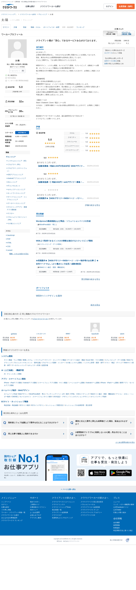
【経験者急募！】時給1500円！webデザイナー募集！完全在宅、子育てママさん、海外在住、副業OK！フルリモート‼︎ (61, 182)
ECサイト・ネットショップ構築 (14, 402)
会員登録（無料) (126, 6)
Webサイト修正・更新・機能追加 (52, 267)
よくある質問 (35, 512)
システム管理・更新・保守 (94, 363)
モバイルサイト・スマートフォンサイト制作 (36, 397)
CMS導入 (15, 397)
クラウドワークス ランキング (12, 520)
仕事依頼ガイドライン (38, 507)
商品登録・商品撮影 (11, 405)
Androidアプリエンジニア (16, 178)
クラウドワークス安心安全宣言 (92, 502)
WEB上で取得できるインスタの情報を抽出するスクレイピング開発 (64, 241)
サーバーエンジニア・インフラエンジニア (17, 198)
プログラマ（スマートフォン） (17, 169)
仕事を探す (30, 6)
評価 (15, 27)
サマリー (6, 27)
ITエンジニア (43, 14)
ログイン (109, 6)
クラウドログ (57, 515)
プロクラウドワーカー (41, 319)
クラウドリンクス (58, 504)
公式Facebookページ (120, 507)
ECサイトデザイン (38, 405)
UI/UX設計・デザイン (61, 397)
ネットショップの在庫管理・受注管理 (78, 405)
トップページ (6, 502)
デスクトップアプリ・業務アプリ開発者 (17, 208)
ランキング (80, 27)
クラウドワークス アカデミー (91, 512)
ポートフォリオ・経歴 (51, 27)
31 (23, 70)
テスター (10, 213)
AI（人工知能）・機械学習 (12, 370)
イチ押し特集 (6, 510)
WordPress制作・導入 (48, 224)
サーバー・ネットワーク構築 (55, 360)
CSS (8, 246)
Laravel (9, 250)
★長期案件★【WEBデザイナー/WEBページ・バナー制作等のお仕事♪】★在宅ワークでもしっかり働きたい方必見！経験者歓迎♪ (61, 198)
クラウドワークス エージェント (63, 502)
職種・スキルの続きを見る (19, 254)
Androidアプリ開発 (30, 383)
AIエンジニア (12, 182)
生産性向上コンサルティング (62, 518)
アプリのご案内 (35, 518)
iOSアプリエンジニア (15, 175)
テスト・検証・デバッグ (114, 363)
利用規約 (116, 528)
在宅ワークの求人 (110, 61)
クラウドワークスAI (88, 515)
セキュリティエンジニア (16, 189)
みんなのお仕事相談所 (9, 518)
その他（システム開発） (74, 363)
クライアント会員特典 (60, 512)
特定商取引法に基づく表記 (123, 530)
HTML (8, 243)
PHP (8, 239)
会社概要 (116, 522)
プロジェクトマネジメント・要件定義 (27, 363)
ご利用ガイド (35, 504)
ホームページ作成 (10, 394)
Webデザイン (23, 394)
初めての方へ (35, 502)
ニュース (116, 502)
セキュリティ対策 (33, 365)
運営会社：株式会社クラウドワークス (68, 541)
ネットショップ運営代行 (55, 405)
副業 (106, 64)
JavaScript (10, 235)
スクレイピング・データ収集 (50, 244)
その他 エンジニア (14, 223)
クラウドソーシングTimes (61, 507)
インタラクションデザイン (79, 397)
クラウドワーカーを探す (50, 6)
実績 (24, 27)
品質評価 (45, 365)
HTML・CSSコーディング (79, 394)
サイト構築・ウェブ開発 (13, 360)
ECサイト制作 (25, 405)
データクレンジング (19, 365)
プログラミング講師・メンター (53, 363)
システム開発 (7, 356)
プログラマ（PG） (14, 164)
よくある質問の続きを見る (125, 442)
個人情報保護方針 (116, 540)
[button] (17, 71)
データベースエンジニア (16, 203)
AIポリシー (34, 510)
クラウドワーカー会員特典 (90, 507)
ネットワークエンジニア (16, 193)
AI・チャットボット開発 (12, 374)
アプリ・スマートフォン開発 (13, 379)
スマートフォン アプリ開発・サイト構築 (52, 383)
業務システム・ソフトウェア (33, 360)
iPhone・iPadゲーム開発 (110, 383)
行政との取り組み (119, 512)
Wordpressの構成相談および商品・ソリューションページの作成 (63, 221)
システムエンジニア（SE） (17, 161)
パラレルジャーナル (88, 504)
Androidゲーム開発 (92, 383)
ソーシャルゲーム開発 (77, 383)
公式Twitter (117, 510)
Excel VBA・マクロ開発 (94, 360)
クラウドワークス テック (90, 510)
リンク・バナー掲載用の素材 (123, 504)
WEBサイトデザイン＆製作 (49, 296)
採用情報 (116, 525)
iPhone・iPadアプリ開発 (13, 383)
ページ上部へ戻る (67, 489)
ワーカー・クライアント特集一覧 (13, 512)
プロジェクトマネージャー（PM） (17, 218)
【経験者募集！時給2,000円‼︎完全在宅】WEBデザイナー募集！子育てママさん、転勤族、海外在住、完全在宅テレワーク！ (61, 166)
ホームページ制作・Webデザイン (15, 390)
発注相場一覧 (57, 510)
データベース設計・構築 (76, 360)
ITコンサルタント (13, 186)
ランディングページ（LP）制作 (57, 394)
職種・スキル (35, 27)
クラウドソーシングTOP (9, 14)
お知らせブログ (35, 515)
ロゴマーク (108, 53)
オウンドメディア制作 (99, 397)
